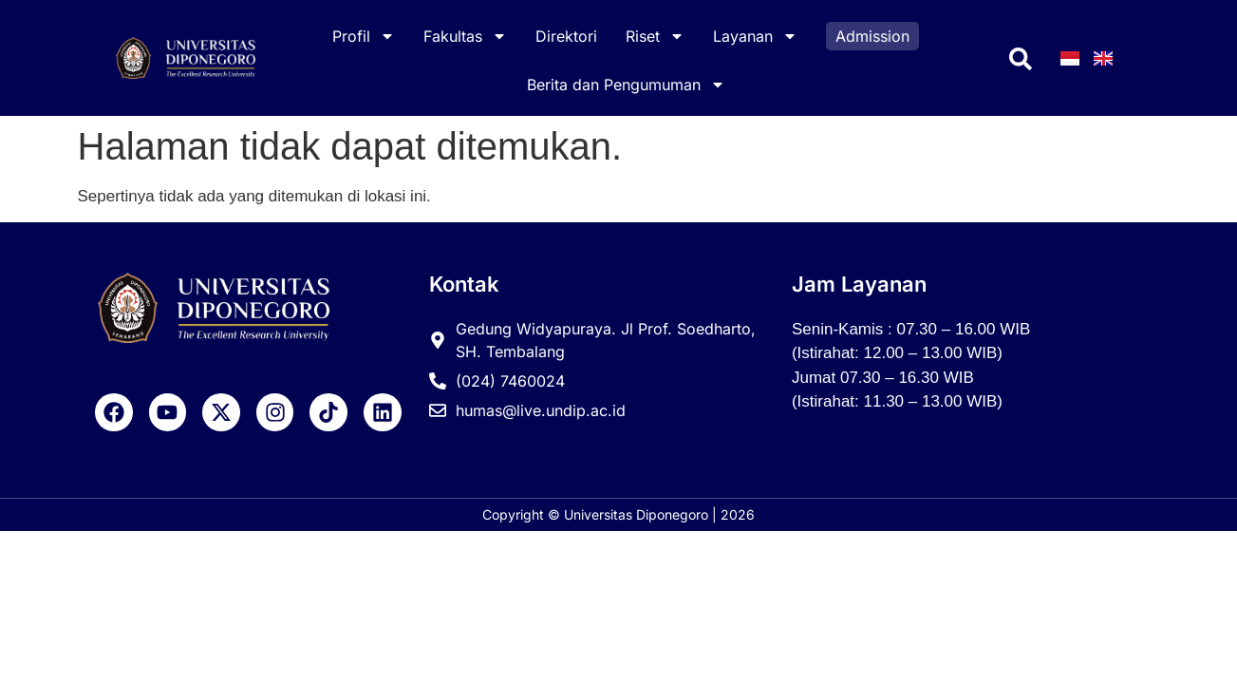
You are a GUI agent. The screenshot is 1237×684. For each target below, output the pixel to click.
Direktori (566, 36)
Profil (363, 36)
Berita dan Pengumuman (626, 84)
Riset (655, 36)
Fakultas (465, 36)
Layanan (755, 36)
